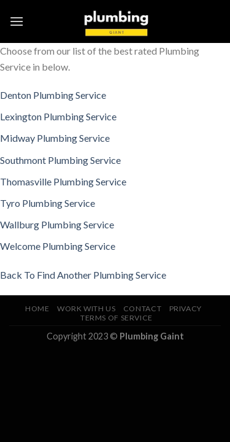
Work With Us (86, 308)
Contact (142, 308)
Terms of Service (116, 317)
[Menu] (16, 21)
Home (37, 308)
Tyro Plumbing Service (47, 203)
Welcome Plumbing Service (57, 246)
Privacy (185, 308)
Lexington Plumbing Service (58, 116)
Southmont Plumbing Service (60, 160)
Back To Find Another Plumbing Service (83, 275)
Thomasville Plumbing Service (63, 181)
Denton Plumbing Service (53, 95)
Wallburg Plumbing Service (57, 224)
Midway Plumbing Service (55, 138)
